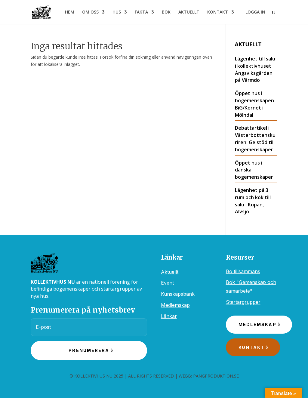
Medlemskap (175, 305)
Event (167, 283)
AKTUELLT (188, 12)
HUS (116, 12)
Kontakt (252, 347)
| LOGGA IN (253, 12)
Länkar (169, 316)
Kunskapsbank (178, 294)
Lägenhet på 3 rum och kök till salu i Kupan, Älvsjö (253, 201)
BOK (166, 12)
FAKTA (141, 12)
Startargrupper (243, 302)
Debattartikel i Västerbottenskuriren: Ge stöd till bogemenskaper (255, 139)
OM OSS (90, 12)
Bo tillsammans (243, 271)
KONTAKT (217, 12)
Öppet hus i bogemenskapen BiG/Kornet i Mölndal (254, 104)
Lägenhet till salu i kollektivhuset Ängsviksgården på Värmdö (255, 69)
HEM (69, 12)
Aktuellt (169, 272)
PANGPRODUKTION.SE (216, 376)
